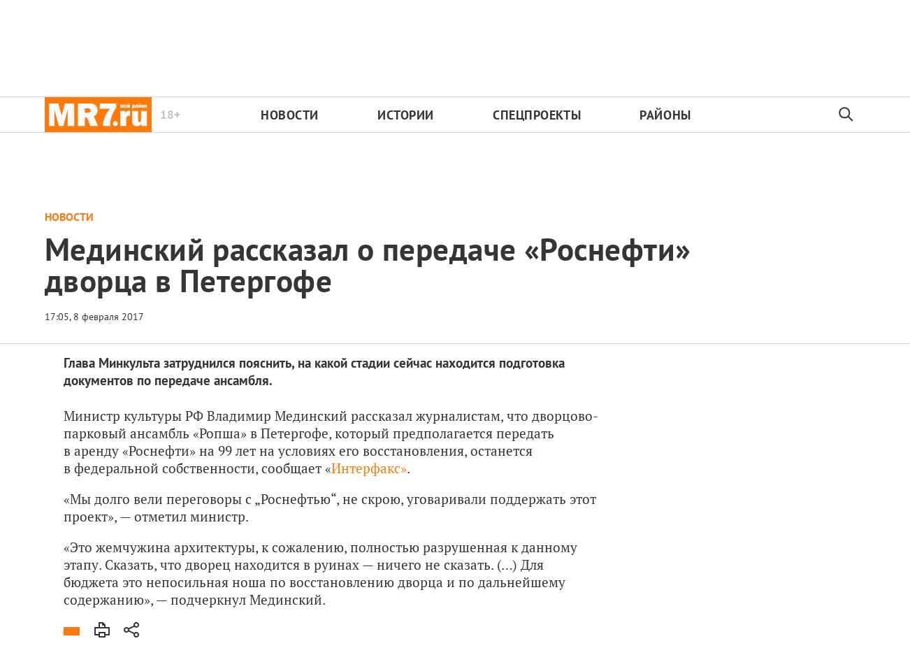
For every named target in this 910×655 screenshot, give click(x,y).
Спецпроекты (537, 115)
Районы (665, 115)
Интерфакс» (369, 468)
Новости (290, 115)
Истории (405, 115)
